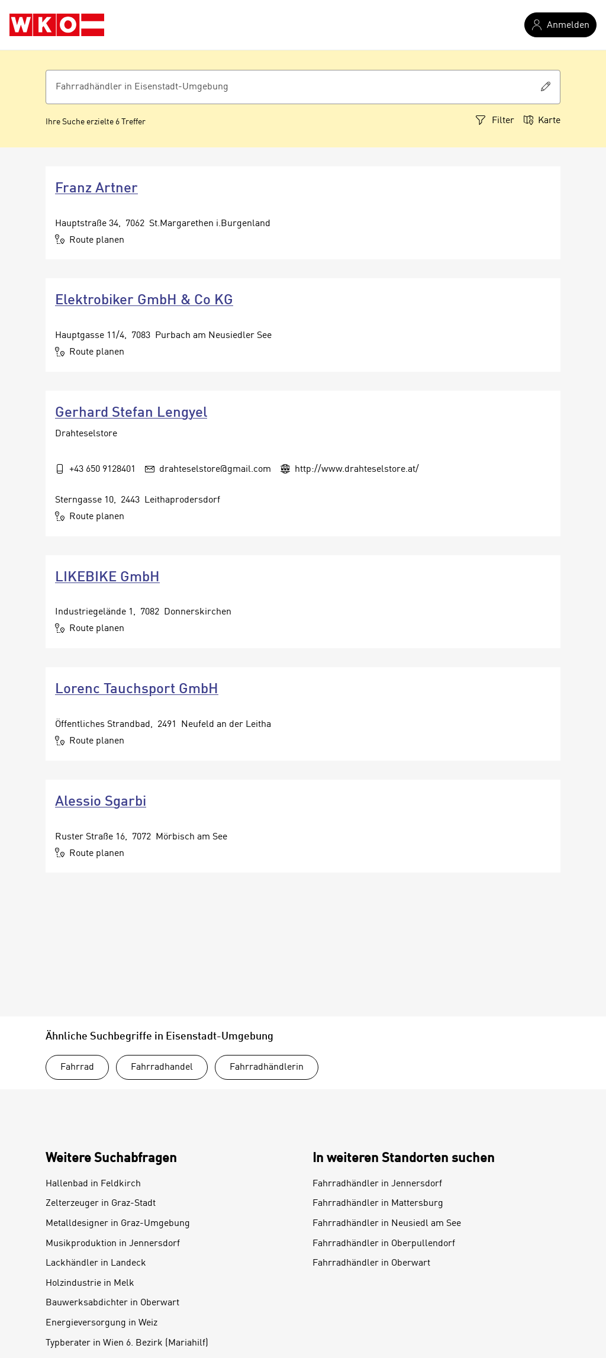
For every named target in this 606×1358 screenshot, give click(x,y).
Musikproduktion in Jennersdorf (113, 1243)
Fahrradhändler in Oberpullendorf (383, 1243)
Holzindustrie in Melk (90, 1283)
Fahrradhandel (162, 1067)
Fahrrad (77, 1067)
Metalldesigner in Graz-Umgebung (118, 1223)
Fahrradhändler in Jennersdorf (377, 1184)
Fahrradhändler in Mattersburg (377, 1203)
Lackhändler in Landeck (96, 1263)
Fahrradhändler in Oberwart (371, 1263)
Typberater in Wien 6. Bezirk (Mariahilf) (127, 1343)
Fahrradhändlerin (267, 1067)
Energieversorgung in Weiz (101, 1323)
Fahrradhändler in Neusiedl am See (386, 1223)
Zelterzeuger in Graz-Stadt (101, 1203)
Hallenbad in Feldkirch (93, 1184)
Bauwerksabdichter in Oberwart (112, 1303)
